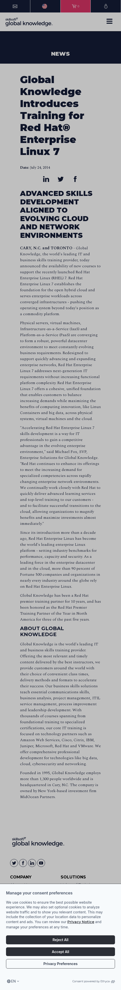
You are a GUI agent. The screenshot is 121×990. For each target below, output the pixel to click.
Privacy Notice (80, 922)
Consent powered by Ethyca (93, 981)
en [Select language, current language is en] (13, 981)
